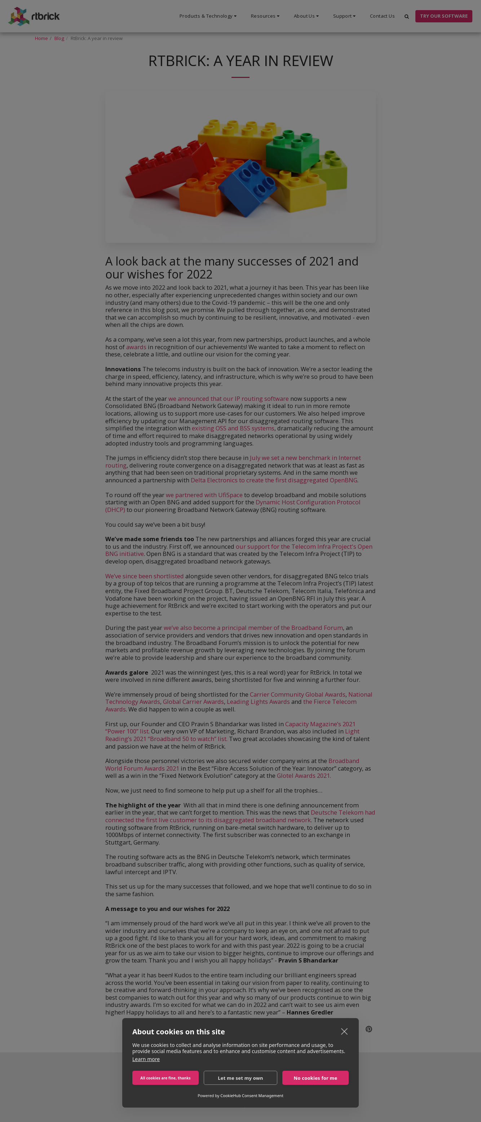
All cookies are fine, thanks (165, 1078)
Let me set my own (240, 1078)
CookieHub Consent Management (251, 1095)
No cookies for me (315, 1078)
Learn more (146, 1059)
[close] (344, 1031)
